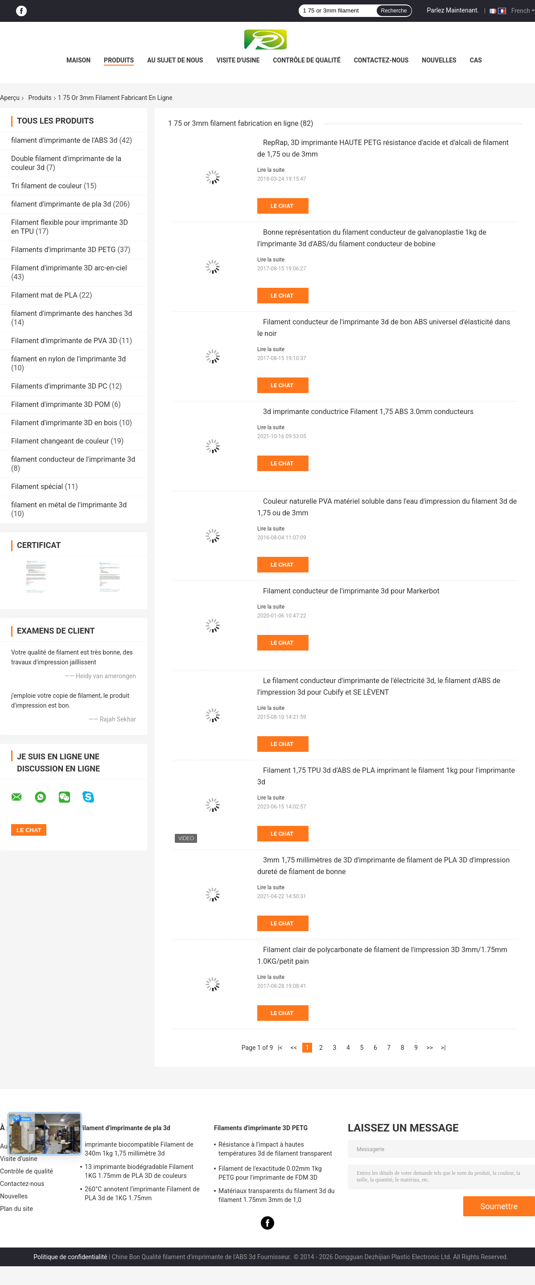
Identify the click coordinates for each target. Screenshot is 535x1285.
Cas (476, 60)
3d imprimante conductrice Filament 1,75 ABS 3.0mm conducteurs (368, 411)
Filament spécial (37, 486)
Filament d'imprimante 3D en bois (64, 423)
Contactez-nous (381, 60)
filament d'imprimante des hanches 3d (71, 313)
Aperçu (10, 97)
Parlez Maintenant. (453, 10)
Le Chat (282, 206)
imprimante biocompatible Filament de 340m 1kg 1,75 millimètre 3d (139, 1149)
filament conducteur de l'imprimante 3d (73, 459)
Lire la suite (270, 170)
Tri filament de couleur (46, 186)
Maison (78, 60)
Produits (119, 60)
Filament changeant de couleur (60, 441)
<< (294, 1047)
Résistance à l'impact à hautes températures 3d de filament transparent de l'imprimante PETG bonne (275, 1150)
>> (429, 1047)
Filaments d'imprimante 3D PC (59, 386)
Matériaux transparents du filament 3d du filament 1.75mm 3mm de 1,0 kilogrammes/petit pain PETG (276, 1196)
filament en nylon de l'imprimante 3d (68, 359)
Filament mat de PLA (44, 295)
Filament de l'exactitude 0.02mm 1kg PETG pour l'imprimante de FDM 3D (270, 1173)
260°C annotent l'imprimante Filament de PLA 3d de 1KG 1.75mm (142, 1194)
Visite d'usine (237, 60)
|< (280, 1047)
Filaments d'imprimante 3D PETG (63, 249)
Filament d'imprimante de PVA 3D (64, 340)
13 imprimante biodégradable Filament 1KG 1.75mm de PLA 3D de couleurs (139, 1171)
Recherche (394, 11)
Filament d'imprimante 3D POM (60, 404)
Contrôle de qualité (306, 60)
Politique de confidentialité (70, 1256)
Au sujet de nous (175, 60)
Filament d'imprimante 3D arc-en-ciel (69, 268)
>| (443, 1047)
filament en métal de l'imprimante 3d (69, 505)
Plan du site (16, 1208)
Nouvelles (439, 60)
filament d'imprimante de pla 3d (61, 204)
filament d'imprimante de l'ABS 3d (64, 140)
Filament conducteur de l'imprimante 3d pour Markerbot (351, 591)
